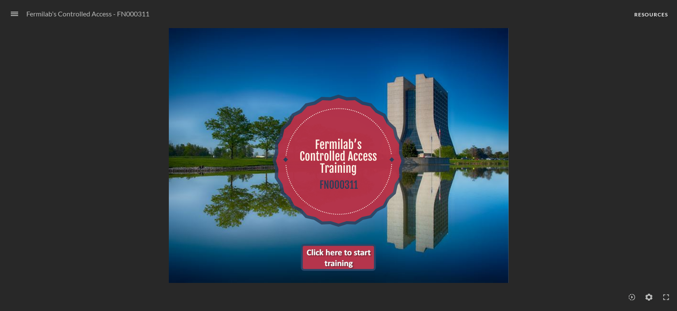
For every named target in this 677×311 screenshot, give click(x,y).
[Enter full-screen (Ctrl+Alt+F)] (666, 297)
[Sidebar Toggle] (11, 14)
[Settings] (648, 297)
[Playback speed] (631, 297)
